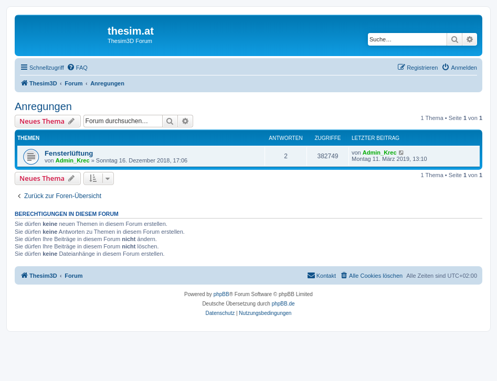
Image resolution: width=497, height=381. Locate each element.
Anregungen (43, 106)
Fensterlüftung (69, 153)
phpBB (221, 294)
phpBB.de (283, 304)
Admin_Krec (73, 160)
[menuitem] (77, 67)
